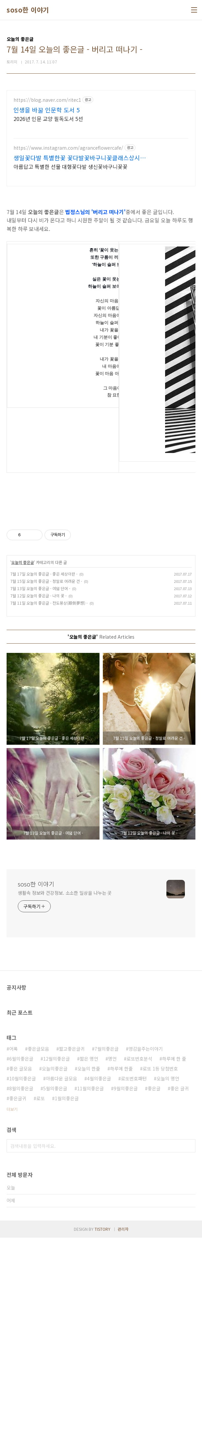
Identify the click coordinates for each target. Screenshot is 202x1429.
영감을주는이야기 (146, 1240)
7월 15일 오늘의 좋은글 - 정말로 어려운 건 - (46, 772)
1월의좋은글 (67, 1289)
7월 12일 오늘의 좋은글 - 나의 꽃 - (38, 787)
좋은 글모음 (20, 1260)
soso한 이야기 (28, 10)
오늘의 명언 (168, 1269)
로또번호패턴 (134, 1269)
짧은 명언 (89, 1250)
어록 (13, 1240)
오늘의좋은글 (55, 1260)
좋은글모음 (38, 1240)
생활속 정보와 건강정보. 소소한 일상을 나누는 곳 (65, 1084)
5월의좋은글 (55, 1279)
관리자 (123, 1420)
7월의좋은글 (107, 1240)
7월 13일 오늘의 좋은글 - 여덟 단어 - (40, 779)
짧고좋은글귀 (72, 1240)
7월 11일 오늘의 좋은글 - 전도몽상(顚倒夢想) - (49, 794)
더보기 (12, 1300)
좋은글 (154, 1279)
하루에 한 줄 (174, 1250)
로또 (40, 1289)
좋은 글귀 (179, 1279)
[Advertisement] (101, 136)
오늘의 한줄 (88, 1260)
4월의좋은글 (99, 1269)
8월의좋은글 (21, 1279)
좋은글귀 (17, 1289)
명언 (112, 1250)
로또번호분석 (139, 1250)
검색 (189, 1337)
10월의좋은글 (22, 1269)
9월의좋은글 (126, 1279)
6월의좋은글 (21, 1250)
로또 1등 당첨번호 (160, 1260)
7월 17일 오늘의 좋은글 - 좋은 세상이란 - (43, 765)
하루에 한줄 (121, 1260)
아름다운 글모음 (61, 1269)
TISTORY (102, 1420)
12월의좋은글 (56, 1250)
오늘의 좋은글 (22, 753)
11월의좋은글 (90, 1279)
